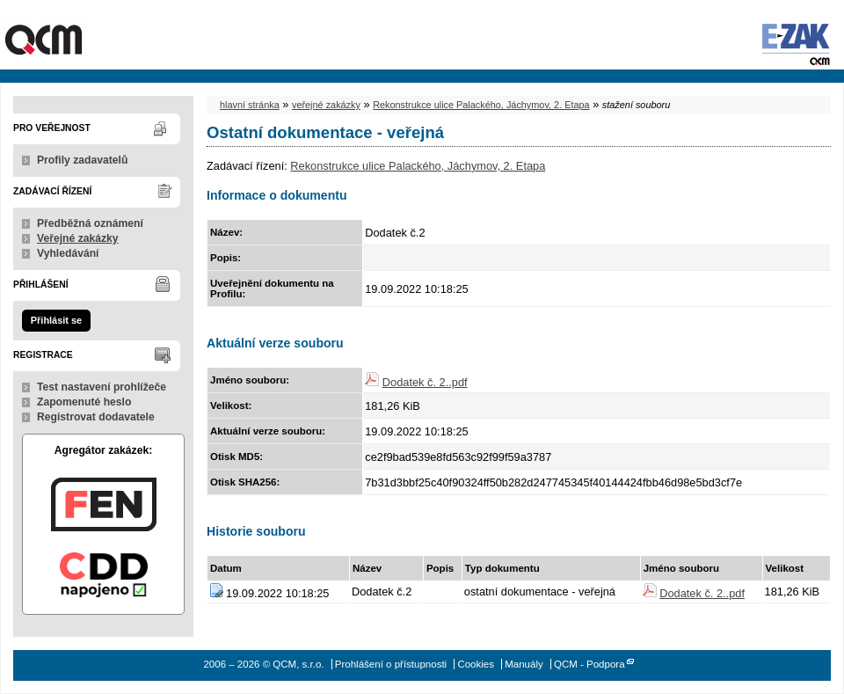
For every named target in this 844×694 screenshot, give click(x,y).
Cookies (475, 664)
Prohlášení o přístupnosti (391, 664)
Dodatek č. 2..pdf (425, 382)
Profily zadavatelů (82, 160)
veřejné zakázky (326, 104)
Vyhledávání (68, 253)
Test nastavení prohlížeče (101, 387)
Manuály (524, 664)
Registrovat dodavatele (96, 417)
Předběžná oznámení (90, 223)
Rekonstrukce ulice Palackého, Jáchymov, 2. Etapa (481, 104)
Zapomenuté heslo (84, 402)
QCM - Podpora (589, 664)
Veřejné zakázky (78, 238)
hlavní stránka (250, 104)
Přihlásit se (56, 320)
